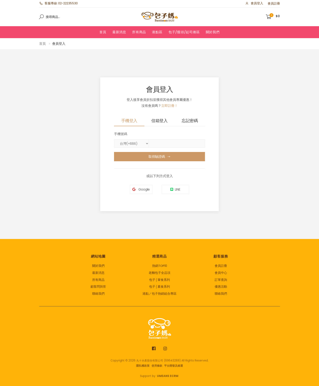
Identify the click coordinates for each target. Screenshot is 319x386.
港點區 (157, 32)
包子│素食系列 (159, 287)
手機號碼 (120, 134)
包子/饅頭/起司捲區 (184, 32)
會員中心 (221, 273)
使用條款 (157, 366)
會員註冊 (274, 3)
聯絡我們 (98, 294)
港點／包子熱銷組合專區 (159, 294)
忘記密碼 (190, 121)
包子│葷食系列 (159, 280)
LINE (175, 189)
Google (141, 189)
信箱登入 (159, 121)
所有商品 (139, 32)
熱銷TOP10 (159, 266)
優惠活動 (221, 287)
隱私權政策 (142, 366)
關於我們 (213, 32)
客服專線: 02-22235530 (58, 3)
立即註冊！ (169, 106)
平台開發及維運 (173, 366)
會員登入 (254, 3)
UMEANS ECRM (167, 376)
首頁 (102, 32)
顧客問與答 (98, 287)
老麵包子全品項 (159, 273)
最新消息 (119, 32)
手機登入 (129, 121)
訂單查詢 (221, 280)
